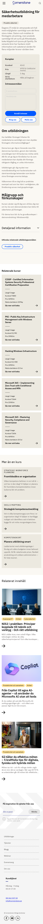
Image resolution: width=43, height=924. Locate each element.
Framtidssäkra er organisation (20, 476)
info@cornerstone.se (14, 901)
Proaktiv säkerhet (12, 246)
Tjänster (7, 843)
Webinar (7, 856)
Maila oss (29, 120)
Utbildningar (9, 836)
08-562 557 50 (12, 898)
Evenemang (9, 862)
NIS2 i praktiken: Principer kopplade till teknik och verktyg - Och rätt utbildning (19, 627)
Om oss (7, 869)
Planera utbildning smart (17, 541)
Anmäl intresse (20, 113)
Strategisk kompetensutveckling (21, 509)
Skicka (34, 812)
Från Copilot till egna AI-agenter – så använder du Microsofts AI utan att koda (19, 693)
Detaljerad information (21, 228)
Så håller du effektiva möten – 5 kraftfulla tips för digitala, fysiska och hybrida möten (20, 760)
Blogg (6, 849)
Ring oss (12, 120)
